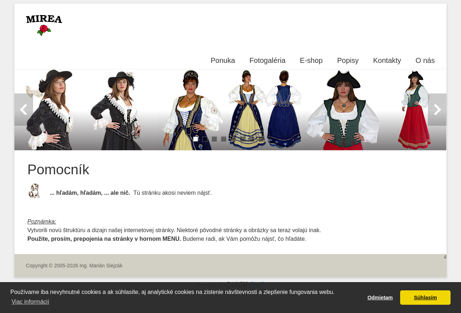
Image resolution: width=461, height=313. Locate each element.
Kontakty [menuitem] (387, 60)
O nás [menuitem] (425, 60)
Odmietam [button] (380, 297)
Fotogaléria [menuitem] (268, 60)
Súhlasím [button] (425, 297)
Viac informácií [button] (30, 302)
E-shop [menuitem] (311, 60)
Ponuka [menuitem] (223, 60)
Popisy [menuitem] (348, 60)
